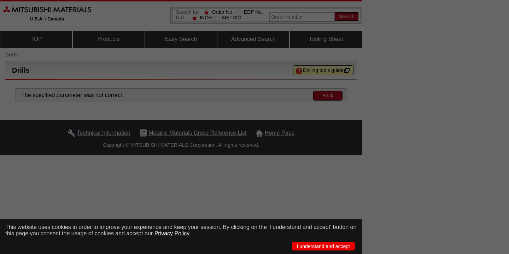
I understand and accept (323, 246)
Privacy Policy (172, 233)
